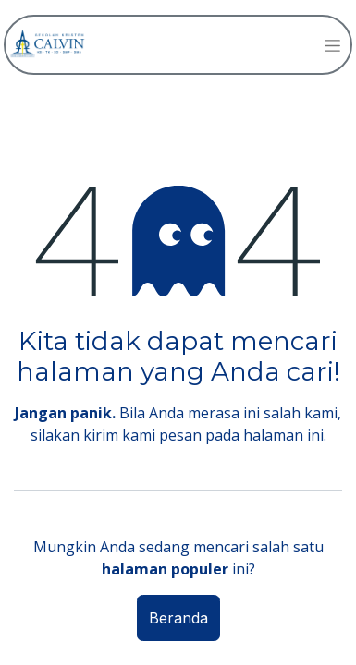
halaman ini (283, 435)
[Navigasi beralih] (332, 45)
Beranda (178, 618)
